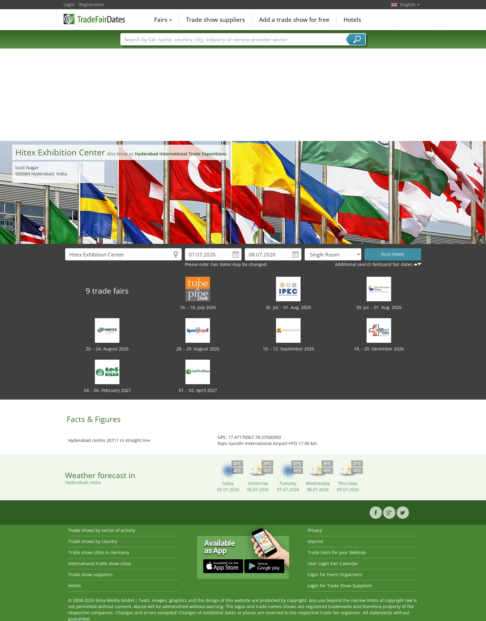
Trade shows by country (92, 541)
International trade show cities (99, 563)
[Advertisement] (243, 95)
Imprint (315, 541)
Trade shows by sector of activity (101, 530)
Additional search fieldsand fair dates (373, 264)
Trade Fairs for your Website (337, 552)
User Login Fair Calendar (333, 563)
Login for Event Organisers (335, 574)
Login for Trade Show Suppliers (340, 585)
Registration (91, 4)
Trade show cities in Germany (98, 552)
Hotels (352, 20)
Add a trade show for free (294, 20)
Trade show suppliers (215, 20)
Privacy (315, 530)
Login (69, 4)
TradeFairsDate (94, 19)
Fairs (163, 20)
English (410, 4)
